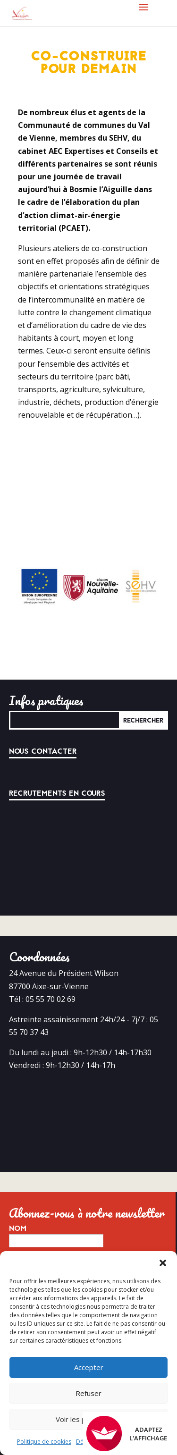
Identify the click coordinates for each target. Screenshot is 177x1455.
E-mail (26, 1216)
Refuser (88, 1393)
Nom (17, 1182)
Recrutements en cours (57, 747)
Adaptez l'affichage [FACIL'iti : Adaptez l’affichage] (126, 1433)
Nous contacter (42, 705)
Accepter (88, 1367)
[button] (163, 1263)
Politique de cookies (44, 1442)
